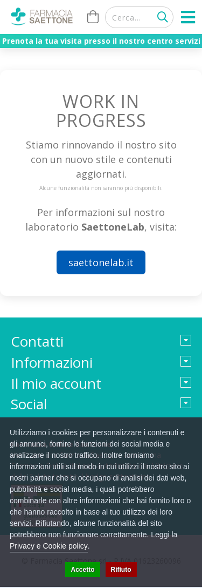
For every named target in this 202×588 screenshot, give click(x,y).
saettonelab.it (101, 262)
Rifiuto (121, 569)
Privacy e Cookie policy (49, 546)
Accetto (82, 569)
